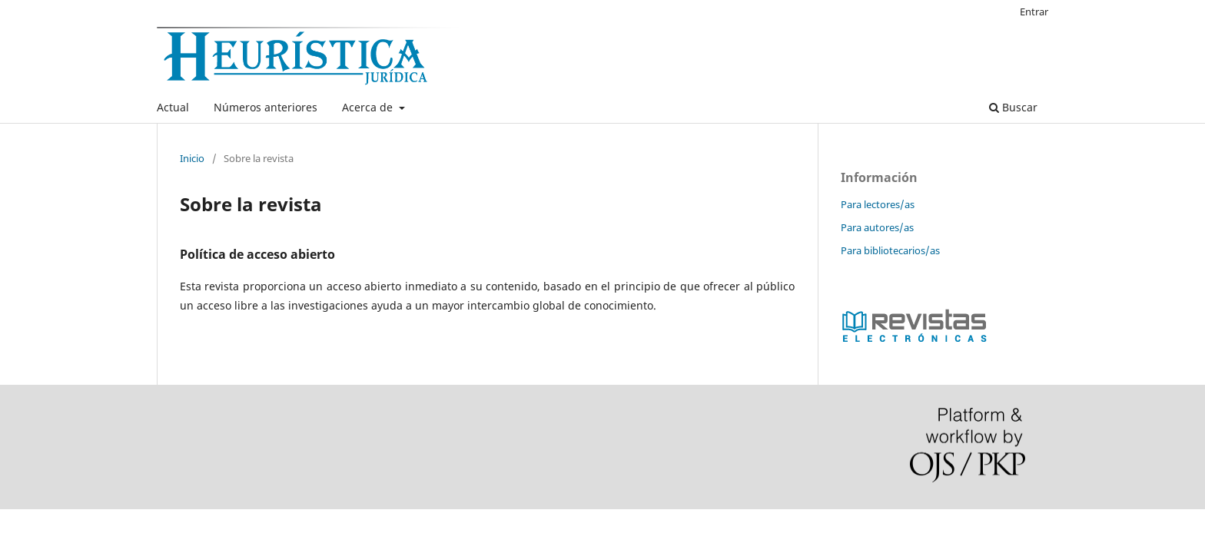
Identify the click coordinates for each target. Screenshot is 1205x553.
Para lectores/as (878, 204)
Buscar (1013, 107)
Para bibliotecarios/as (890, 250)
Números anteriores (265, 107)
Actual (173, 107)
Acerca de (369, 107)
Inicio (192, 158)
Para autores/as (877, 227)
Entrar (1034, 11)
